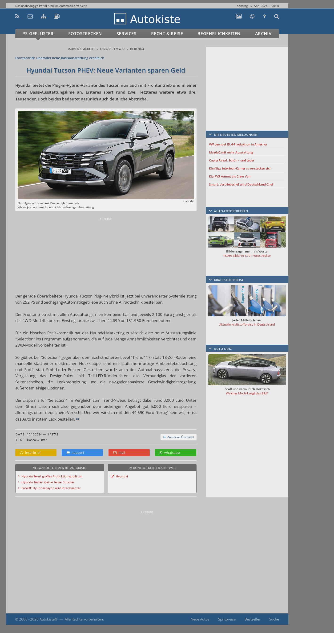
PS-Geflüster (37, 33)
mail (119, 452)
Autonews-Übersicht (178, 437)
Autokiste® (48, 619)
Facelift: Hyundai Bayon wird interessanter (50, 488)
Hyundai (122, 476)
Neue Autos (200, 619)
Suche (274, 619)
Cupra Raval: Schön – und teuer (231, 160)
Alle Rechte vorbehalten (84, 619)
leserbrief (30, 452)
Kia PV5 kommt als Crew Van (229, 176)
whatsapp (170, 452)
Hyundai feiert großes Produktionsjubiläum (51, 476)
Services (127, 33)
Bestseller (252, 619)
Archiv (263, 33)
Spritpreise (227, 619)
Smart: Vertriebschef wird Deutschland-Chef (241, 184)
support (75, 452)
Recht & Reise (167, 33)
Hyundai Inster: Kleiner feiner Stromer (47, 482)
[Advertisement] (106, 254)
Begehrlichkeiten (219, 33)
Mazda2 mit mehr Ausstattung (231, 152)
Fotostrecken (85, 33)
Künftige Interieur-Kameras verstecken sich (240, 168)
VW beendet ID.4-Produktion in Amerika (238, 144)
